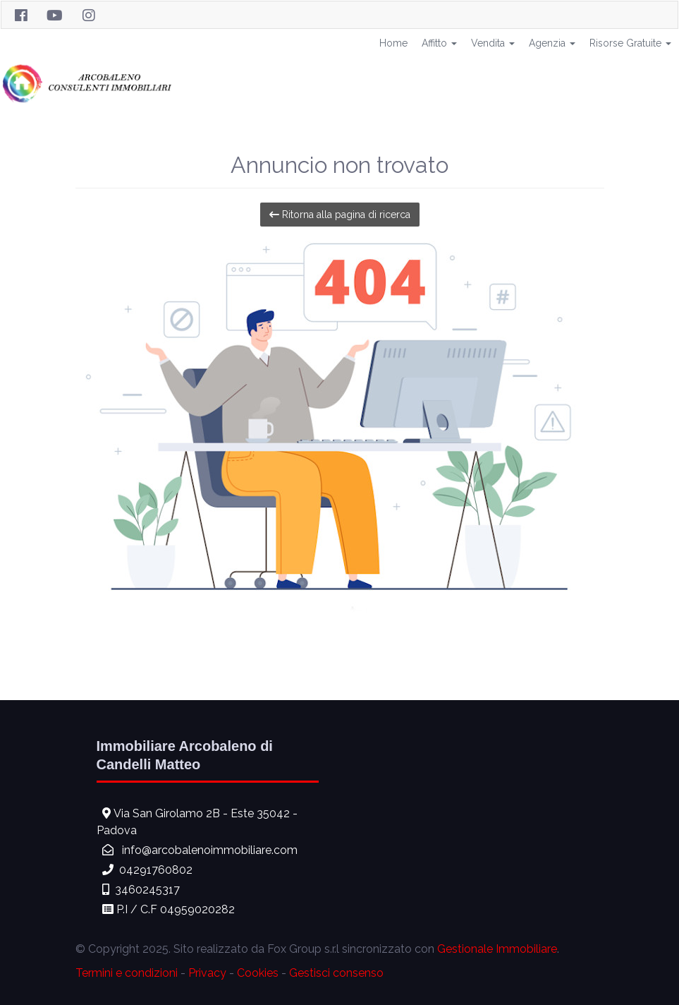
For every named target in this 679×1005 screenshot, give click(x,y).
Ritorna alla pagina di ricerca (339, 214)
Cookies (258, 973)
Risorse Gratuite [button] (630, 43)
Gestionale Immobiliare (497, 949)
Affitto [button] (439, 43)
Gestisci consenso (336, 973)
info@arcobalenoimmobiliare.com (210, 850)
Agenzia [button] (552, 43)
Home (393, 43)
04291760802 (155, 870)
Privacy (207, 973)
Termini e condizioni (126, 973)
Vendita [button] (493, 43)
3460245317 (147, 889)
